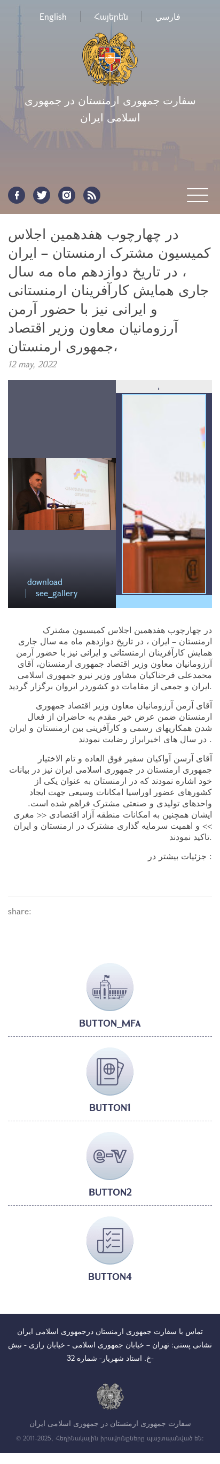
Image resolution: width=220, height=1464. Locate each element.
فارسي (167, 16)
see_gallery (56, 593)
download (44, 582)
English (53, 16)
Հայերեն (111, 16)
